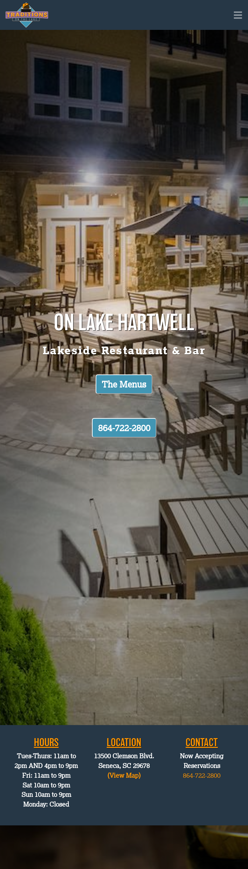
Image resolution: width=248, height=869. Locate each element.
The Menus (124, 384)
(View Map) (124, 775)
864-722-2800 (124, 427)
